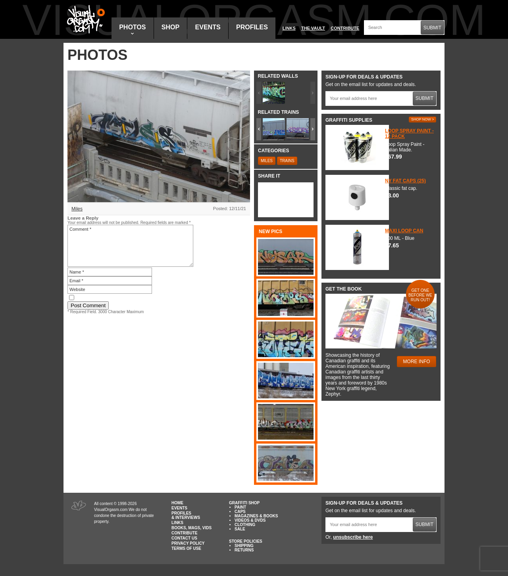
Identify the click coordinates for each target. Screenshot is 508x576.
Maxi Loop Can (404, 230)
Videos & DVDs (250, 520)
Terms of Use (186, 548)
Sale (240, 529)
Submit (432, 28)
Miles (77, 209)
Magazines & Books (256, 516)
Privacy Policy (188, 543)
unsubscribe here (353, 537)
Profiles (252, 27)
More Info (416, 361)
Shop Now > (422, 119)
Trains (287, 161)
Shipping (244, 545)
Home (177, 503)
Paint (240, 507)
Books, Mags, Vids (191, 528)
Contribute (345, 28)
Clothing (245, 524)
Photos (132, 29)
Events (208, 27)
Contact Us (184, 538)
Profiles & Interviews (185, 515)
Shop (170, 27)
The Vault (313, 28)
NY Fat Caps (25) (405, 181)
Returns (244, 550)
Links (289, 28)
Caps (240, 511)
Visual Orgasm (85, 19)
